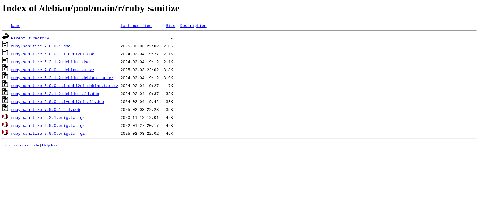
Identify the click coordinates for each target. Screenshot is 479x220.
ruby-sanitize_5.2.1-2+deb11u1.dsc (50, 61)
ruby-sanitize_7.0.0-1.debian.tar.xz (52, 69)
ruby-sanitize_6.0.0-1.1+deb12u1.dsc (52, 54)
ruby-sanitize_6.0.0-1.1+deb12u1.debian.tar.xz (64, 85)
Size (170, 25)
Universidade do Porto (20, 145)
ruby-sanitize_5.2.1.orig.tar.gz (48, 117)
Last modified (136, 25)
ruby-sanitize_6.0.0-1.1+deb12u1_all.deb (57, 101)
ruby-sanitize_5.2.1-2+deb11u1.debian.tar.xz (62, 77)
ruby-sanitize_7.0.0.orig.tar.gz (48, 133)
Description (193, 25)
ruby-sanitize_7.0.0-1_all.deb (45, 109)
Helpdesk (49, 145)
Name (15, 25)
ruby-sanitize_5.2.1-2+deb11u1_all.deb (55, 93)
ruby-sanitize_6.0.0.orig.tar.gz (48, 125)
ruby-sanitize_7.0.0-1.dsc (41, 46)
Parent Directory (30, 38)
